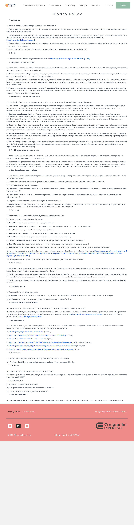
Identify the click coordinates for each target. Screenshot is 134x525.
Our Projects (55, 5)
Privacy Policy (14, 411)
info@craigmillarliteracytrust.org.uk (110, 411)
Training (83, 5)
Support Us (95, 5)
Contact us (108, 5)
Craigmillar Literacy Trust (34, 5)
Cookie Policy (29, 411)
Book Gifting (70, 5)
